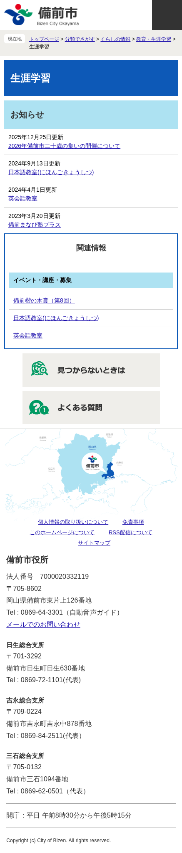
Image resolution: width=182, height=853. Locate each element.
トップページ (44, 39)
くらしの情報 (115, 39)
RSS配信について (130, 532)
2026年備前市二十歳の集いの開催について (64, 146)
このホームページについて (62, 532)
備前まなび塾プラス (34, 224)
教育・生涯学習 (153, 39)
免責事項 (133, 522)
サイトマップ (94, 543)
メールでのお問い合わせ (43, 624)
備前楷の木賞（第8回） (44, 300)
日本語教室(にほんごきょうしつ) (51, 172)
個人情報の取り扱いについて (73, 522)
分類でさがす (80, 39)
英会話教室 (22, 198)
